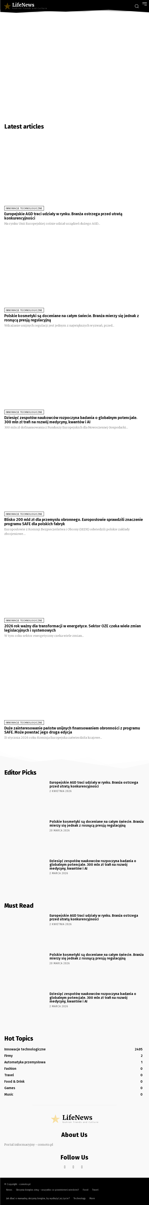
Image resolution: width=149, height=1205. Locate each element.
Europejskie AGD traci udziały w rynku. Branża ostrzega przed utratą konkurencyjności (63, 216)
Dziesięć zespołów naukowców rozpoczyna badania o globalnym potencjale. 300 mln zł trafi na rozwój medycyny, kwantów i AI (70, 419)
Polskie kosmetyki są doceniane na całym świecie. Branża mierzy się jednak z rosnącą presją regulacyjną (71, 317)
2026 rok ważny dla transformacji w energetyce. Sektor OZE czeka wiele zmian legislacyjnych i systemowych (72, 628)
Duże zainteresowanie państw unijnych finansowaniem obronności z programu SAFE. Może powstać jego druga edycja (72, 730)
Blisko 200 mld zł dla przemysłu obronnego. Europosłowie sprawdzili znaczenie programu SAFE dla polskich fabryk (73, 521)
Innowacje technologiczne (24, 208)
